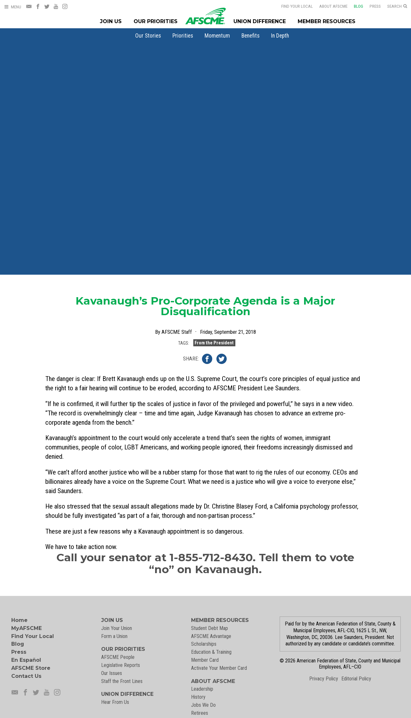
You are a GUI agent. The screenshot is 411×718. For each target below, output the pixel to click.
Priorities (182, 35)
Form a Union (114, 636)
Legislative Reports (120, 665)
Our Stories (148, 35)
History (198, 697)
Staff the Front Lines (122, 681)
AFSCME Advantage (211, 636)
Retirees (199, 713)
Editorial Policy (356, 679)
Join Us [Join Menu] (111, 21)
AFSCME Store (30, 668)
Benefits (250, 35)
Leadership (202, 689)
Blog (354, 6)
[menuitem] (148, 35)
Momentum (217, 35)
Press (371, 6)
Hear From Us (115, 702)
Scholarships (203, 644)
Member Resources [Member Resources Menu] (326, 21)
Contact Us (26, 676)
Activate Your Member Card (219, 668)
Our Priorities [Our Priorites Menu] (156, 21)
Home (19, 620)
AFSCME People (118, 657)
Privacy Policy (323, 679)
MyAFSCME (26, 628)
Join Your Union (116, 628)
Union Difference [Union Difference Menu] (259, 21)
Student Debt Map (209, 628)
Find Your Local (293, 6)
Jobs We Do (203, 705)
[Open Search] (397, 6)
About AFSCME (329, 6)
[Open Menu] (12, 7)
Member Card (205, 660)
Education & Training (211, 652)
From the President (214, 342)
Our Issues (111, 673)
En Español (26, 660)
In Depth (280, 35)
